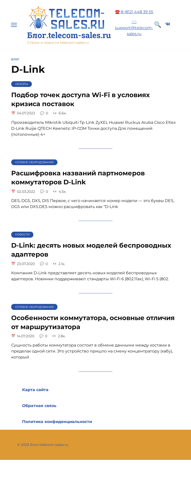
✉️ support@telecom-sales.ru (134, 27)
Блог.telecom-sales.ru (69, 35)
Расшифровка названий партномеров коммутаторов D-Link (78, 177)
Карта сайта (35, 389)
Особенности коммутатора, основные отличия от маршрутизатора (93, 322)
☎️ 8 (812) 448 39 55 (134, 11)
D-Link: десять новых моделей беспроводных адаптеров (91, 249)
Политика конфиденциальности (57, 421)
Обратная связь (39, 405)
